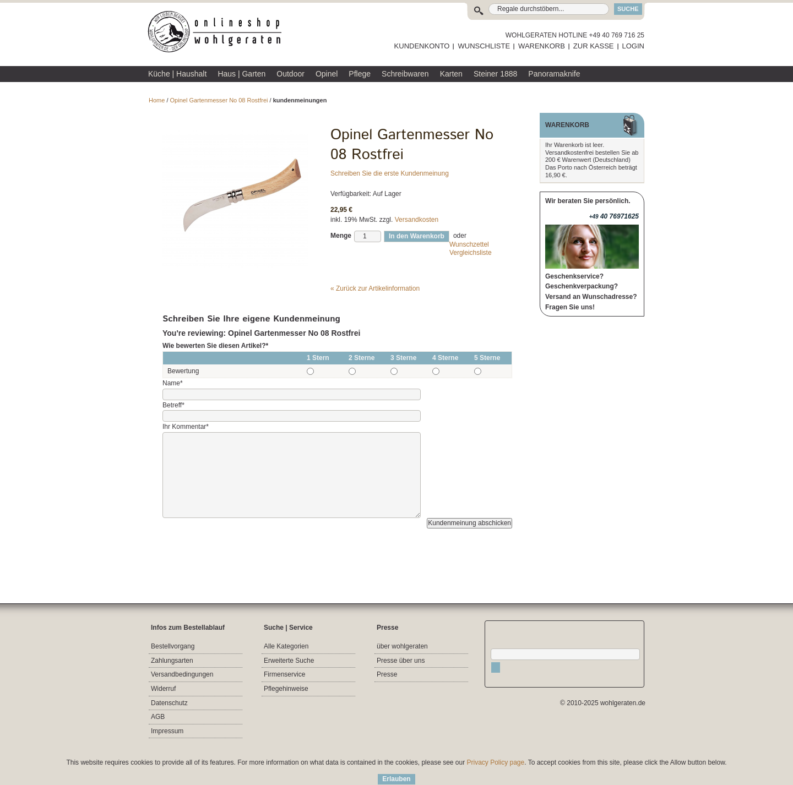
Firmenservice (284, 674)
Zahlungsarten (172, 660)
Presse (387, 674)
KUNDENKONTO (422, 46)
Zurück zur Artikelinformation (375, 288)
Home (157, 100)
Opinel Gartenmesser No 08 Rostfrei (219, 100)
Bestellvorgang (172, 646)
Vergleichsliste (470, 253)
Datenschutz (169, 703)
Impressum (167, 731)
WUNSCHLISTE (484, 46)
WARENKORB (541, 46)
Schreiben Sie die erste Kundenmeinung (389, 173)
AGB (158, 717)
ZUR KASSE (593, 46)
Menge (340, 235)
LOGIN (633, 46)
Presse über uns (401, 660)
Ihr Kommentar (185, 426)
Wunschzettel (469, 244)
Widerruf (163, 689)
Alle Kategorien (286, 646)
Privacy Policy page (496, 762)
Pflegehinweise (286, 689)
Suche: (481, 9)
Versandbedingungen (182, 674)
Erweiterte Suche (289, 660)
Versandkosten (416, 219)
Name (172, 383)
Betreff (173, 405)
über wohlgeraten (402, 646)
